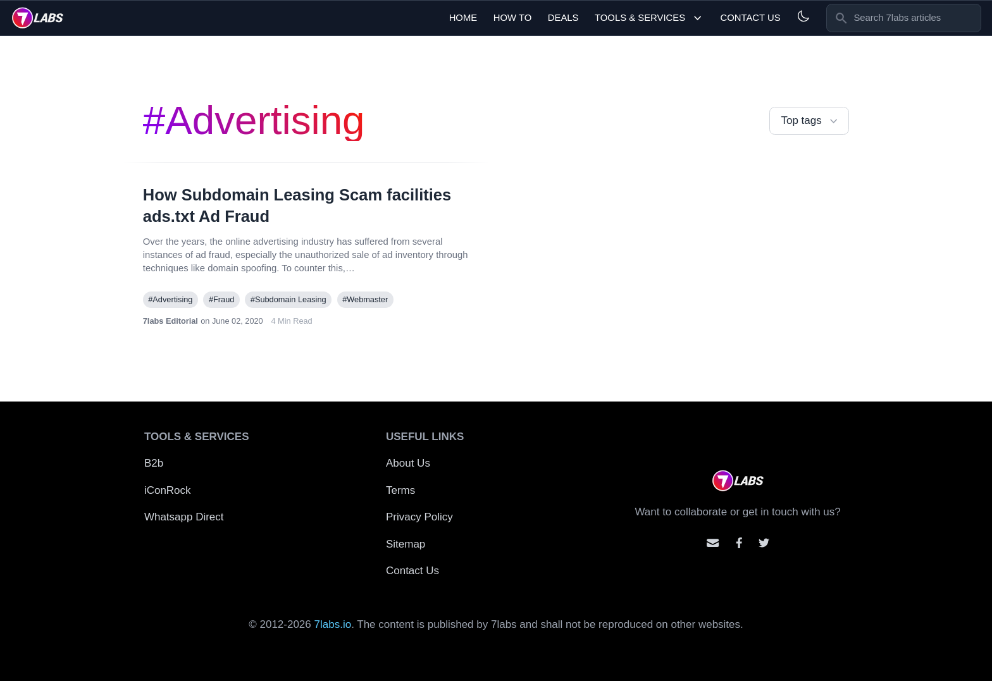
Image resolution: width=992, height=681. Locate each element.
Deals (563, 18)
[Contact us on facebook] (739, 542)
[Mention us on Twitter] (764, 542)
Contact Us (750, 18)
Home (463, 18)
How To (512, 18)
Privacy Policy (419, 517)
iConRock (167, 490)
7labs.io (333, 624)
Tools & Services (649, 18)
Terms (400, 490)
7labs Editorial (170, 321)
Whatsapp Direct (184, 517)
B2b (153, 463)
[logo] (38, 18)
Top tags (810, 121)
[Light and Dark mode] (803, 16)
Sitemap (405, 544)
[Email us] (712, 542)
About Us (408, 463)
